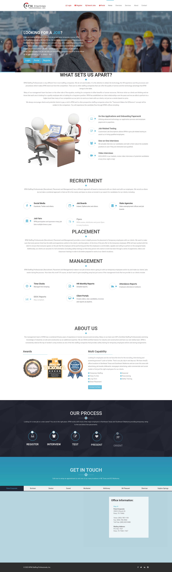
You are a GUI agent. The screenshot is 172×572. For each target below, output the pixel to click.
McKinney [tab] (106, 488)
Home (110, 5)
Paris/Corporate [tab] (11, 488)
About (136, 5)
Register (78, 5)
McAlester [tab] (86, 488)
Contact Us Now (96, 387)
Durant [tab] (68, 488)
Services (128, 5)
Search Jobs (90, 5)
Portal (102, 5)
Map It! (116, 506)
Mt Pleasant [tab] (126, 488)
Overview (119, 5)
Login (68, 5)
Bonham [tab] (33, 488)
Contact (144, 5)
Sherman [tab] (145, 488)
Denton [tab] (51, 488)
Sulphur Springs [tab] (163, 488)
